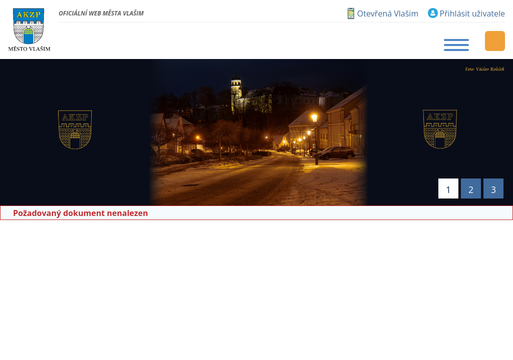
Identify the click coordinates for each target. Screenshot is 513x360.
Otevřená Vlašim (387, 13)
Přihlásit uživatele (472, 13)
